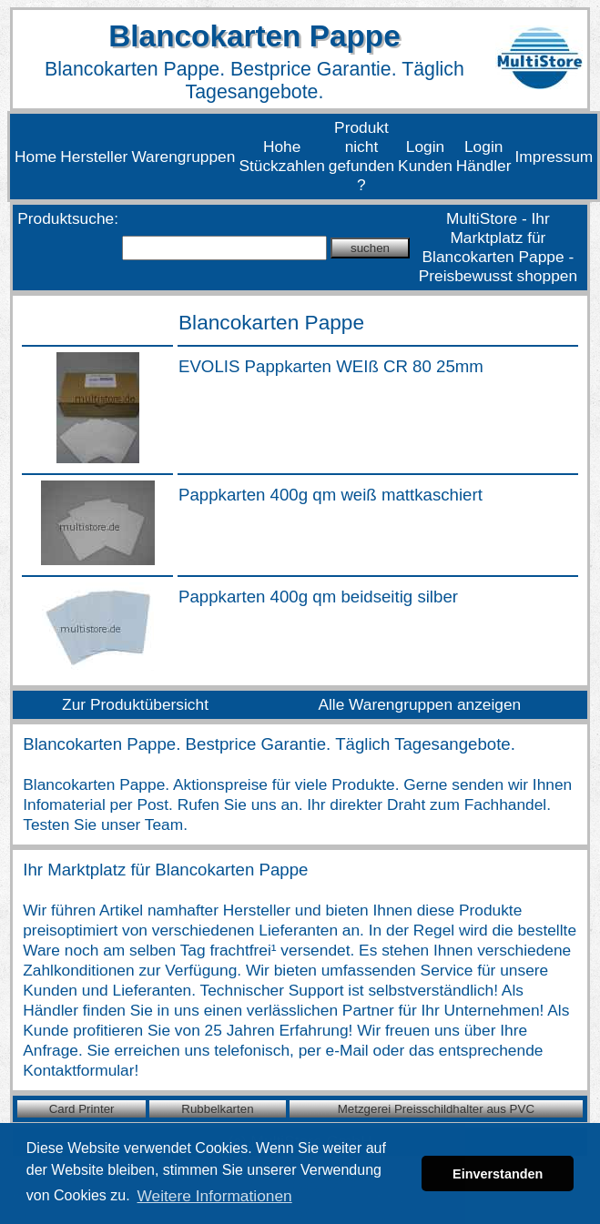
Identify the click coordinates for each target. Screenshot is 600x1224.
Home (35, 156)
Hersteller (93, 156)
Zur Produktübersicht (135, 704)
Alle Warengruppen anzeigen (419, 704)
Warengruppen (183, 156)
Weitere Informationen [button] (214, 1196)
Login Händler (484, 156)
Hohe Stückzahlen (281, 156)
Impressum (554, 156)
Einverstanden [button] (498, 1174)
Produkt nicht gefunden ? (361, 156)
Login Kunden (425, 156)
